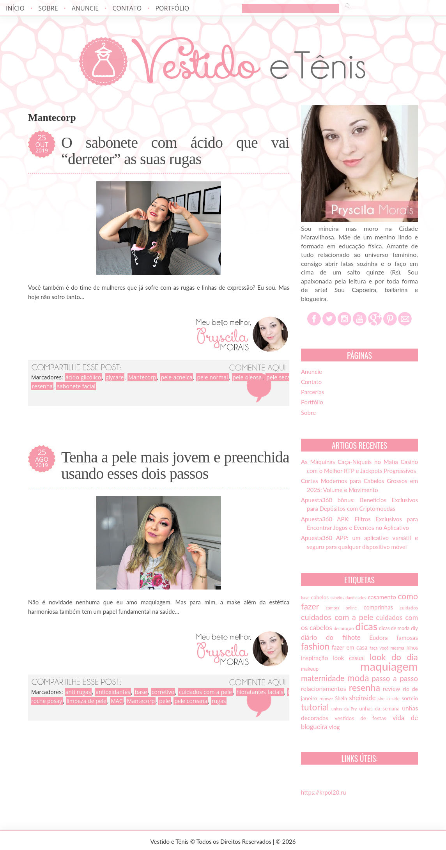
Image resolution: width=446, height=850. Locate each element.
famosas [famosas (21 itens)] (407, 637)
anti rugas (78, 692)
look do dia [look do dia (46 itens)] (394, 657)
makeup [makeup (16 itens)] (310, 669)
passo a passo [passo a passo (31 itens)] (395, 678)
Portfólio (172, 8)
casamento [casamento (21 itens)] (382, 596)
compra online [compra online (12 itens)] (341, 607)
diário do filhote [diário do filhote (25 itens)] (331, 637)
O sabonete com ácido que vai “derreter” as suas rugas (175, 151)
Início (15, 8)
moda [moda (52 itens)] (358, 677)
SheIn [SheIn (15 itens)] (341, 698)
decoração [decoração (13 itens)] (344, 628)
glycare (115, 377)
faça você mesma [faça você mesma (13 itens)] (387, 647)
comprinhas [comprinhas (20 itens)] (378, 607)
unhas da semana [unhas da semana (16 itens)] (379, 708)
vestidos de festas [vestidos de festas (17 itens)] (360, 718)
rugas (219, 701)
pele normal (212, 377)
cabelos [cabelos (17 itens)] (320, 597)
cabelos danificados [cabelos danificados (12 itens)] (348, 597)
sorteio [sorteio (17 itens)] (410, 698)
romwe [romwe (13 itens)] (326, 698)
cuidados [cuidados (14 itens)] (409, 608)
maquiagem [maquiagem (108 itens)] (389, 666)
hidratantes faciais (260, 692)
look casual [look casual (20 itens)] (349, 657)
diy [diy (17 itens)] (414, 628)
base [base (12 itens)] (305, 597)
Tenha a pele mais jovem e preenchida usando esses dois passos (175, 465)
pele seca (278, 377)
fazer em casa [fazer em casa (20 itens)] (350, 647)
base (141, 692)
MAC (116, 701)
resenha (42, 386)
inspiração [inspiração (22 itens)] (314, 657)
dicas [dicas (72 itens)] (366, 626)
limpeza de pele (86, 701)
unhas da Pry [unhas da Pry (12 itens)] (344, 708)
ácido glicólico (83, 377)
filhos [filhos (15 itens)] (412, 648)
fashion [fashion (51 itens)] (315, 646)
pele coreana (190, 701)
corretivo (163, 692)
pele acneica (176, 377)
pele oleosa (247, 377)
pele (164, 701)
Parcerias (312, 391)
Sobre (48, 8)
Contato (127, 8)
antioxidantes (113, 692)
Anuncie (85, 8)
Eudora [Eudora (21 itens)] (378, 637)
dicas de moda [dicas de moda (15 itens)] (394, 628)
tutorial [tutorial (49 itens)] (315, 707)
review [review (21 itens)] (391, 688)
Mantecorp (142, 377)
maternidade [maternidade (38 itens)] (323, 678)
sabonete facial (76, 386)
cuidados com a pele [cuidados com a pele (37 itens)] (337, 617)
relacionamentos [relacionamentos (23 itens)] (323, 688)
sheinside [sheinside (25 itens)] (362, 698)
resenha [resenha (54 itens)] (364, 687)
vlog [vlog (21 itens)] (334, 726)
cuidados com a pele (205, 692)
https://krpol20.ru (323, 792)
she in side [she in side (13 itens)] (389, 698)
